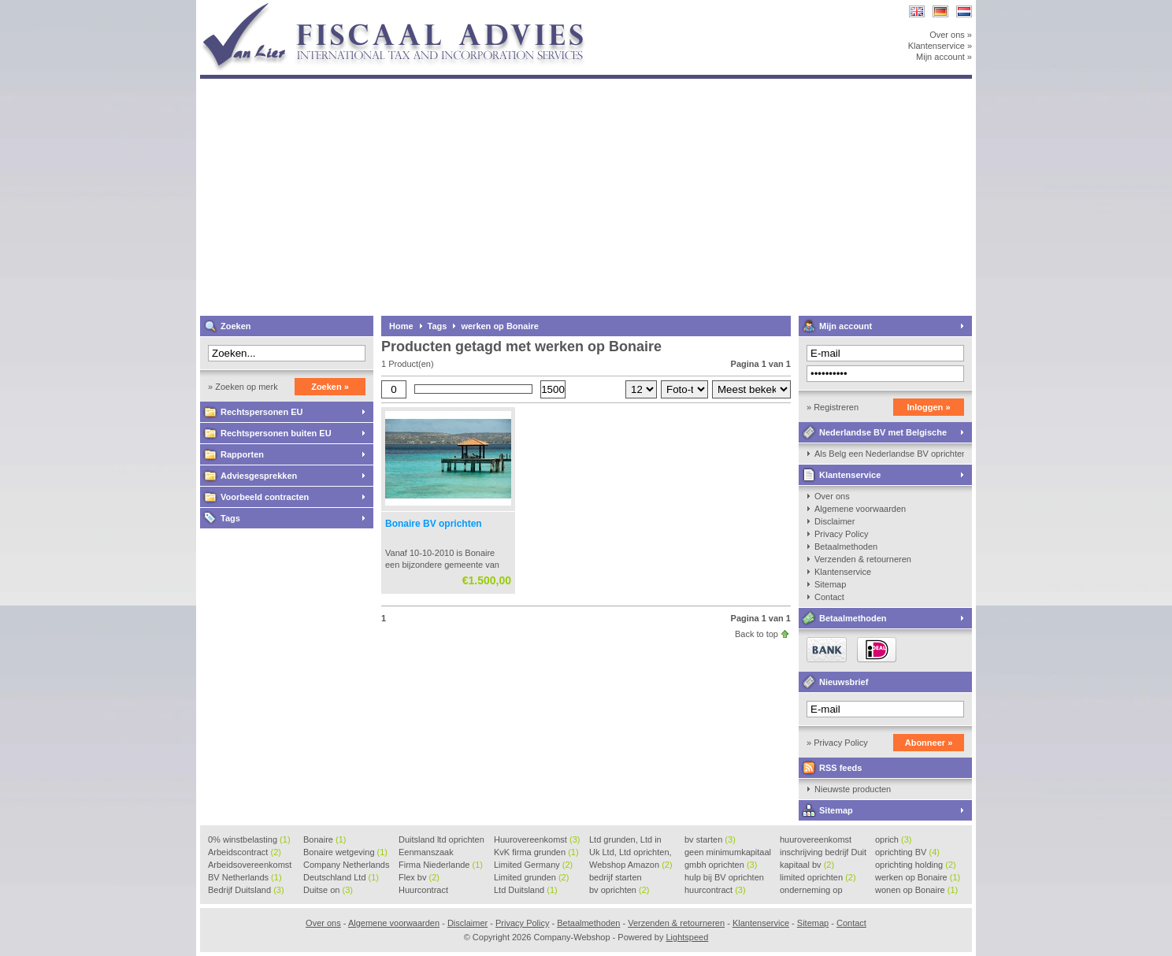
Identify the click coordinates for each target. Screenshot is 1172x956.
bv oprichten (619, 890)
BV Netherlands (245, 877)
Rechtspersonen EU (262, 412)
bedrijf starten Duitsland (615, 878)
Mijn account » (944, 56)
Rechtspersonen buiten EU (276, 433)
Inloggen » (929, 407)
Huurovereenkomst (537, 839)
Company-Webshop (409, 7)
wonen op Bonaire (916, 890)
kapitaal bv (807, 864)
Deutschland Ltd (341, 877)
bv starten (710, 839)
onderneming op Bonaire (811, 890)
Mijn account (845, 326)
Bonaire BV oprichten (433, 523)
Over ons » (950, 34)
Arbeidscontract (244, 852)
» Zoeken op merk (243, 386)
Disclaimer (834, 521)
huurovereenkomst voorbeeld (815, 840)
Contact (829, 597)
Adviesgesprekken (259, 475)
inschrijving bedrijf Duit (823, 852)
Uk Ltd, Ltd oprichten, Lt (630, 852)
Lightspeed (687, 937)
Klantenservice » (940, 45)
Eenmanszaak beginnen (426, 852)
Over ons (832, 496)
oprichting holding (915, 864)
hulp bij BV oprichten (724, 878)
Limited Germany (533, 864)
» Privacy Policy (837, 742)
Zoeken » (330, 386)
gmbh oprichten (720, 864)
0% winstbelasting (249, 839)
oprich (893, 839)
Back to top (756, 634)
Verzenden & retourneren (862, 559)
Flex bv (419, 877)
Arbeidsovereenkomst (249, 865)
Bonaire (324, 839)
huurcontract (715, 890)
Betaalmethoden (845, 546)
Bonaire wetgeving (345, 852)
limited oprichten (818, 877)
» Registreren (833, 407)
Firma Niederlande (441, 864)
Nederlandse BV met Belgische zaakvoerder (873, 435)
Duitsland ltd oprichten (441, 840)
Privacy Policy (841, 534)
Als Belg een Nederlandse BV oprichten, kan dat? (889, 453)
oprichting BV (907, 852)
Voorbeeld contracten (265, 497)
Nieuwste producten (852, 789)
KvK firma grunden (536, 852)
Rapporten (242, 454)
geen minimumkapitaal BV (727, 852)
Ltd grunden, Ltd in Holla (625, 840)
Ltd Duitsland (526, 890)
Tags (230, 518)
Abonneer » (929, 742)
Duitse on (328, 890)
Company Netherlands (346, 865)
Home (401, 326)
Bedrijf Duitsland (246, 890)
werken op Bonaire (499, 326)
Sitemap (830, 584)
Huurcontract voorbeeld (424, 890)
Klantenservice (850, 475)
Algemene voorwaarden (860, 508)
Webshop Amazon (631, 864)
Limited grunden (531, 877)
